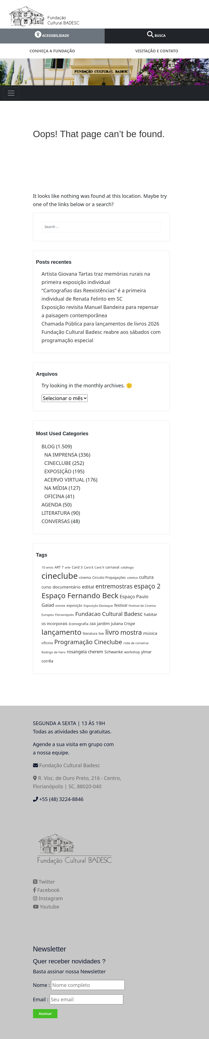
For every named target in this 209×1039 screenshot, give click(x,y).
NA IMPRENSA (60, 454)
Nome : (41, 985)
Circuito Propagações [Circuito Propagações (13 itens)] (109, 577)
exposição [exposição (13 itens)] (74, 605)
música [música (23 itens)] (150, 633)
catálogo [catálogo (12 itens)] (127, 567)
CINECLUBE (57, 463)
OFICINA (54, 496)
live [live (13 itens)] (101, 633)
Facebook (46, 890)
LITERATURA (56, 513)
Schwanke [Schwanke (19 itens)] (113, 651)
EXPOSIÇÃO (58, 471)
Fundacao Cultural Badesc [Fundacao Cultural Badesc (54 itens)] (109, 614)
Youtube (46, 906)
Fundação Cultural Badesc (69, 765)
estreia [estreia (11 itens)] (61, 605)
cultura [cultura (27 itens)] (146, 577)
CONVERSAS (56, 521)
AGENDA (52, 504)
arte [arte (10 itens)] (67, 567)
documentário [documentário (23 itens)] (66, 587)
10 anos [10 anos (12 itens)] (48, 567)
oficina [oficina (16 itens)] (47, 642)
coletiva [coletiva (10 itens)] (132, 578)
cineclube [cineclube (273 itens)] (60, 575)
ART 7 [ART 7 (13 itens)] (59, 567)
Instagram (48, 898)
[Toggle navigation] (11, 93)
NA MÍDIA (55, 488)
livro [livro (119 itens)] (112, 632)
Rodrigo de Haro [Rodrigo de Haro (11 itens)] (54, 652)
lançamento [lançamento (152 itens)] (62, 632)
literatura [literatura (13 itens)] (90, 633)
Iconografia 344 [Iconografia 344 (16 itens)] (82, 623)
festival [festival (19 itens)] (120, 605)
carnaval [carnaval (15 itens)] (112, 567)
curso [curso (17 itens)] (46, 587)
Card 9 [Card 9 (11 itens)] (99, 567)
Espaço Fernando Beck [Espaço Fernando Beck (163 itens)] (80, 595)
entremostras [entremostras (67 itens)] (114, 586)
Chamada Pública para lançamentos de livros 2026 (100, 323)
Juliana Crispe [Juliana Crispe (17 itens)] (123, 623)
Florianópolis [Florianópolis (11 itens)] (64, 615)
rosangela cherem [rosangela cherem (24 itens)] (85, 652)
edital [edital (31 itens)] (88, 587)
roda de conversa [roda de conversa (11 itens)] (136, 643)
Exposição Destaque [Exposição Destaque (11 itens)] (98, 605)
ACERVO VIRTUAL (64, 479)
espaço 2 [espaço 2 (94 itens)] (147, 586)
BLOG (48, 446)
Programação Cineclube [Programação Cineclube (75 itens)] (88, 642)
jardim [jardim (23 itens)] (103, 623)
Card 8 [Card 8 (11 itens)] (88, 567)
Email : (78, 999)
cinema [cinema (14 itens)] (85, 577)
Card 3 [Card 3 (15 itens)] (77, 567)
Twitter (44, 881)
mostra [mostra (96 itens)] (131, 632)
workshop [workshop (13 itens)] (132, 652)
